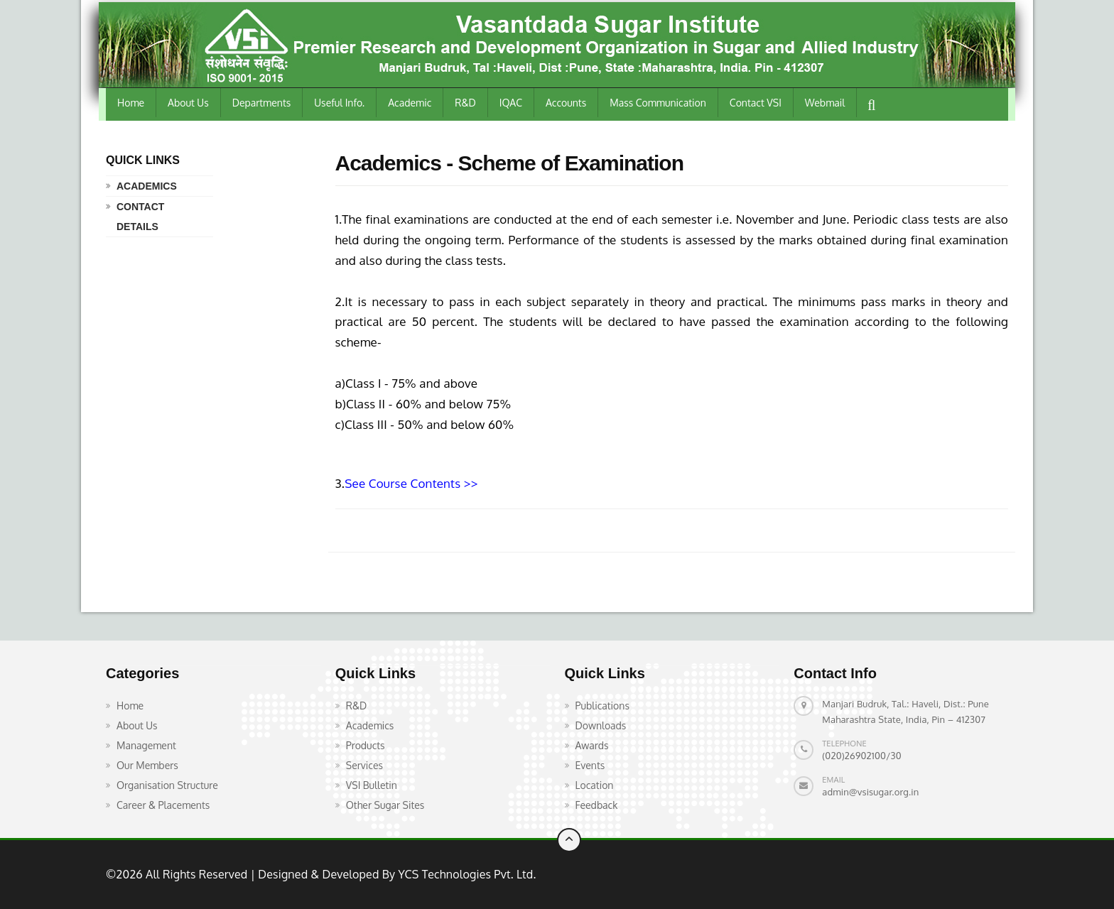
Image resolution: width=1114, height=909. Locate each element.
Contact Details (140, 216)
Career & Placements (163, 805)
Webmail (825, 103)
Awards (592, 745)
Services (364, 765)
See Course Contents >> (411, 483)
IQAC (510, 103)
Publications (602, 706)
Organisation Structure (167, 785)
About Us (188, 103)
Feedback (596, 805)
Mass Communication (658, 103)
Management (146, 745)
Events (590, 765)
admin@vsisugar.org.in (870, 792)
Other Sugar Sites (385, 805)
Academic (409, 103)
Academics (147, 186)
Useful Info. (339, 103)
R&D (465, 103)
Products (365, 745)
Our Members (147, 765)
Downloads (601, 725)
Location (594, 785)
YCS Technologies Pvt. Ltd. (465, 874)
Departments (261, 103)
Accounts (566, 103)
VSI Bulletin (371, 785)
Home (130, 103)
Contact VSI (756, 103)
